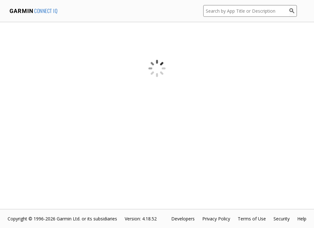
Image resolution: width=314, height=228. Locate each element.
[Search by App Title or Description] (246, 11)
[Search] (293, 11)
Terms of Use (252, 219)
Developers (183, 219)
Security (281, 219)
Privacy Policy (216, 219)
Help (301, 219)
